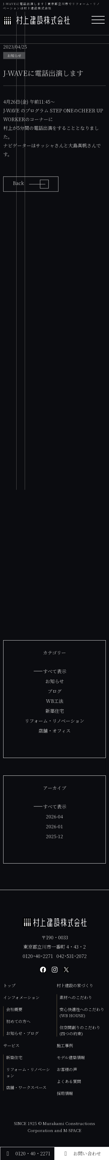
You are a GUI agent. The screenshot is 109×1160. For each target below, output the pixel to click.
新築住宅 (54, 711)
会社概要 (14, 1009)
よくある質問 (69, 1081)
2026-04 (54, 816)
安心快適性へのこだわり (82, 1012)
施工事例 (65, 1045)
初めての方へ (18, 1021)
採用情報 (65, 1093)
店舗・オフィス (54, 730)
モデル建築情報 (71, 1057)
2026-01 (54, 826)
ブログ (55, 691)
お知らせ (54, 681)
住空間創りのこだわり (80, 1030)
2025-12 (54, 836)
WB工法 (54, 701)
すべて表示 (54, 671)
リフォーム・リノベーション (54, 720)
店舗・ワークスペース (26, 1087)
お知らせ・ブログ (22, 1033)
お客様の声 (67, 1069)
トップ (9, 985)
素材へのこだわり (76, 997)
